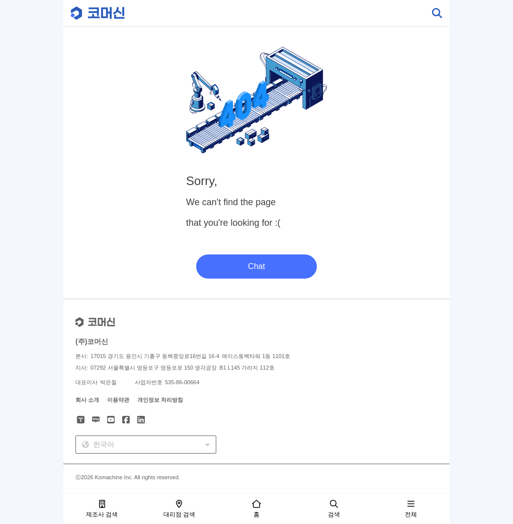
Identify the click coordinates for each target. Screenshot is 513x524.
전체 (411, 509)
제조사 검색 (102, 509)
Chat (256, 266)
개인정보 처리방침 (160, 400)
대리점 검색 (179, 509)
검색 (334, 509)
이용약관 (118, 400)
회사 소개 (87, 400)
